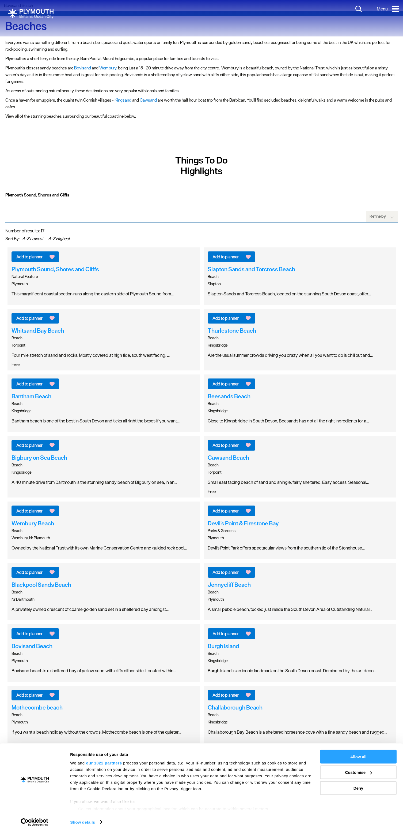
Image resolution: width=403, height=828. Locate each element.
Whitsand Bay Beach (38, 330)
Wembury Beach (33, 523)
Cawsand (148, 100)
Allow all (358, 752)
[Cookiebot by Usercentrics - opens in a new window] (34, 818)
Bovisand (82, 67)
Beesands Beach (229, 396)
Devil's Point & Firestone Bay (243, 523)
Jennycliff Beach (229, 584)
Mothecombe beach (37, 707)
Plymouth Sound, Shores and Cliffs (37, 195)
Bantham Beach (31, 396)
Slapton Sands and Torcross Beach (251, 269)
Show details (82, 817)
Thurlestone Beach (232, 330)
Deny (358, 783)
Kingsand (123, 100)
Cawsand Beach (228, 457)
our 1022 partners (104, 758)
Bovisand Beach (32, 646)
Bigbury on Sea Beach (39, 457)
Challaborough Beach (235, 707)
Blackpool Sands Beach (41, 584)
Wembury (107, 67)
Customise (358, 768)
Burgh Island (223, 646)
